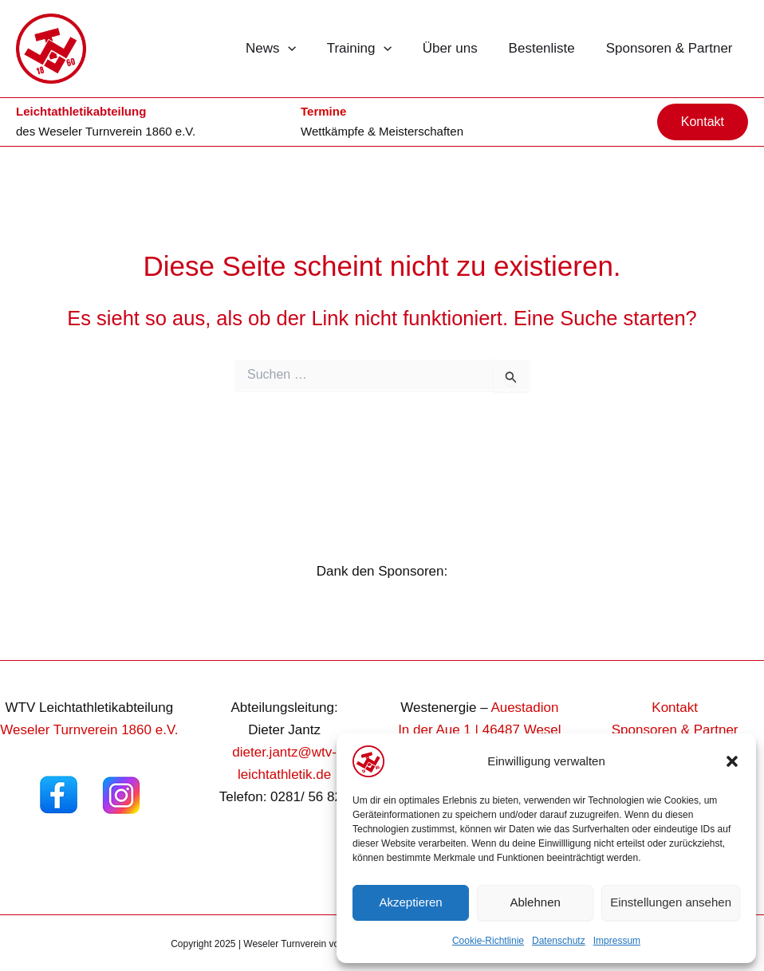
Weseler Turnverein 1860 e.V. (116, 131)
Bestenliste (547, 48)
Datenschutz (558, 940)
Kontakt (675, 707)
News (288, 49)
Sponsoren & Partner (671, 48)
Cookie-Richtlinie (488, 940)
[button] (732, 761)
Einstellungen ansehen (670, 902)
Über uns (459, 48)
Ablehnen (535, 902)
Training (373, 49)
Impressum (616, 940)
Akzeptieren (410, 902)
